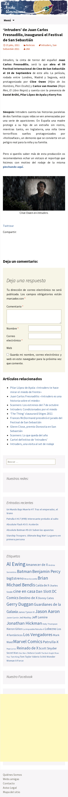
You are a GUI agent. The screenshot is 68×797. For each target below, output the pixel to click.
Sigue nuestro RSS (44, 485)
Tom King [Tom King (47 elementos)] (15, 656)
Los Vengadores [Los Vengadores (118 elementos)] (37, 634)
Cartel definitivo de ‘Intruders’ (29, 439)
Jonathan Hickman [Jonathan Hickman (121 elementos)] (24, 623)
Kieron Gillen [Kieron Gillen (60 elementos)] (14, 629)
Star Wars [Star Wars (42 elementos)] (23, 653)
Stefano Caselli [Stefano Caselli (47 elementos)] (34, 653)
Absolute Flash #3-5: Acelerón (22, 524)
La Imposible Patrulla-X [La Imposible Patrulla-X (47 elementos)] (33, 629)
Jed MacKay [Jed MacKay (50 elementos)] (25, 617)
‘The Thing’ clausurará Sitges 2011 (31, 413)
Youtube (23, 485)
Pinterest (28, 238)
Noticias (30, 45)
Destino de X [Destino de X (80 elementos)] (28, 598)
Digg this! (14, 244)
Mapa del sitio (11, 792)
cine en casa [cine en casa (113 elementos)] (24, 591)
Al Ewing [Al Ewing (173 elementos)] (16, 564)
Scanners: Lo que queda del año (29, 435)
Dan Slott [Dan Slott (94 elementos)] (43, 591)
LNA (28, 49)
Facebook (7, 238)
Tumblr (35, 238)
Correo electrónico (15, 338)
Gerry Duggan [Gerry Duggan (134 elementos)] (20, 604)
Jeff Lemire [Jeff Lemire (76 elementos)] (40, 617)
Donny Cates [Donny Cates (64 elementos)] (46, 598)
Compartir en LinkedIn (49, 238)
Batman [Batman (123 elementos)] (24, 571)
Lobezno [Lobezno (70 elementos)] (50, 629)
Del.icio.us (21, 244)
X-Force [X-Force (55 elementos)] (19, 660)
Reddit (56, 238)
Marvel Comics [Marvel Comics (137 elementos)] (27, 641)
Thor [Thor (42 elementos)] (8, 657)
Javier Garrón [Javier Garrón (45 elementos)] (13, 617)
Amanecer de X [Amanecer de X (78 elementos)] (37, 564)
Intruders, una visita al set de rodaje (32, 444)
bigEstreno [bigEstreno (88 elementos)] (15, 578)
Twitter (14, 238)
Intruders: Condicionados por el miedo (33, 409)
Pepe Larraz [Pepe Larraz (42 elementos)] (11, 649)
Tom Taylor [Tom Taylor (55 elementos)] (26, 656)
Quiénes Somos (12, 774)
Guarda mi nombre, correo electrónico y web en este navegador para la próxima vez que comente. (34, 359)
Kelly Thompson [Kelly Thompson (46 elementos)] (50, 624)
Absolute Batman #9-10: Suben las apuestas (30, 530)
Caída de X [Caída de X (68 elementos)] (42, 585)
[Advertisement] (34, 728)
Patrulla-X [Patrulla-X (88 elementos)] (50, 641)
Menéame (42, 238)
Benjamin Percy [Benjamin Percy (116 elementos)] (46, 571)
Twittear (8, 226)
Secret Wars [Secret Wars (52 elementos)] (12, 652)
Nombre (13, 328)
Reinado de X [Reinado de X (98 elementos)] (27, 647)
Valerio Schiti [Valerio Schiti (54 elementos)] (39, 656)
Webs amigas (11, 779)
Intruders (46, 45)
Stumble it (7, 244)
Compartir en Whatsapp (28, 244)
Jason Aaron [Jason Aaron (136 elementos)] (47, 611)
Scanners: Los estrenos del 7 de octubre (34, 405)
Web (9, 348)
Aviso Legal (10, 787)
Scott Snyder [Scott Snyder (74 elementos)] (48, 648)
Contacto (9, 783)
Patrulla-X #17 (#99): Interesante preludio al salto (32, 518)
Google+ (21, 238)
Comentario (15, 306)
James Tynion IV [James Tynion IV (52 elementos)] (26, 612)
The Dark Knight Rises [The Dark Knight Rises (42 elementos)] (50, 653)
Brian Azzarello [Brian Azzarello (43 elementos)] (30, 579)
